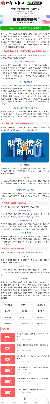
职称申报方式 (24, 317)
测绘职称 (25, 311)
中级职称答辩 (24, 323)
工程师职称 (42, 34)
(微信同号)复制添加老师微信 (25, 28)
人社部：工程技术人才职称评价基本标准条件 (31, 389)
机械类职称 (8, 305)
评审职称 (8, 317)
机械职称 (8, 311)
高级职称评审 (14, 44)
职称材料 (41, 311)
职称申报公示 (41, 323)
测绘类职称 (41, 305)
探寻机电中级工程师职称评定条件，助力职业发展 (32, 378)
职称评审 (35, 42)
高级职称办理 (41, 317)
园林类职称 (24, 305)
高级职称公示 (8, 323)
